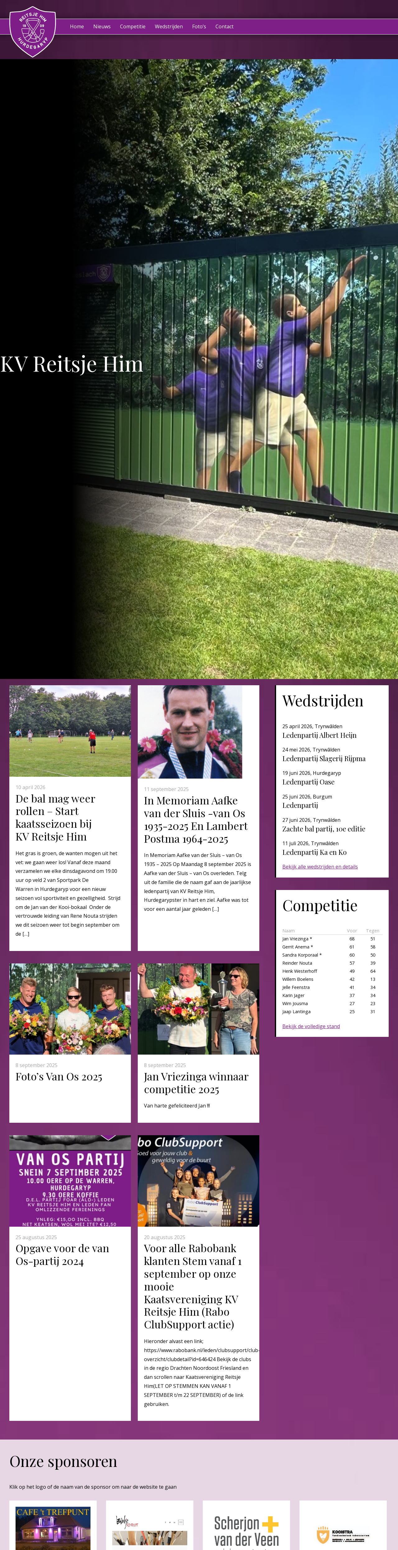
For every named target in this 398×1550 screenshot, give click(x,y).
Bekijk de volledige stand (311, 1026)
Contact (224, 26)
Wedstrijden (169, 26)
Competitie (133, 26)
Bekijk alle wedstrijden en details (320, 866)
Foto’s (199, 26)
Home (77, 26)
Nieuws (102, 26)
